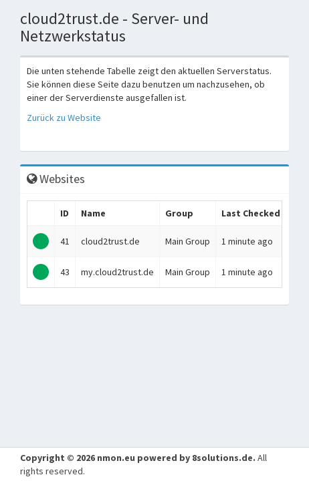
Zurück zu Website (64, 118)
